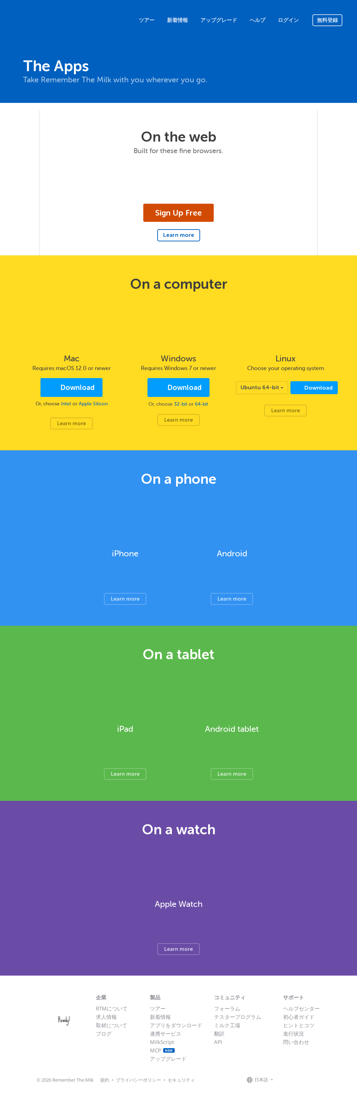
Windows (178, 358)
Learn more (178, 235)
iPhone (125, 553)
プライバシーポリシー (138, 1080)
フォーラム (227, 1008)
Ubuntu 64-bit (262, 387)
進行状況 (293, 1033)
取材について (111, 1025)
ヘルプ (257, 20)
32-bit (180, 404)
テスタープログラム (237, 1016)
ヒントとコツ (298, 1025)
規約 (104, 1080)
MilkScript (162, 1041)
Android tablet (232, 729)
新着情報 (177, 20)
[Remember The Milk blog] (303, 1079)
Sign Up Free (178, 212)
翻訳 (219, 1033)
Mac (71, 358)
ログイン (288, 20)
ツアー (146, 20)
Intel (66, 403)
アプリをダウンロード (176, 1025)
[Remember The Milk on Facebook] (285, 1079)
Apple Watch (179, 904)
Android (232, 553)
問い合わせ (296, 1041)
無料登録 (327, 20)
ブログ (104, 1033)
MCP (162, 1050)
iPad (125, 729)
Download (76, 388)
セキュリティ (181, 1080)
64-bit (201, 404)
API (218, 1041)
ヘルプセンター (301, 1008)
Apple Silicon (93, 403)
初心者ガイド (298, 1016)
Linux (285, 358)
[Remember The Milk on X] (294, 1079)
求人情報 (106, 1016)
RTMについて (112, 1008)
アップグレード (218, 20)
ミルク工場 (227, 1025)
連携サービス (165, 1033)
